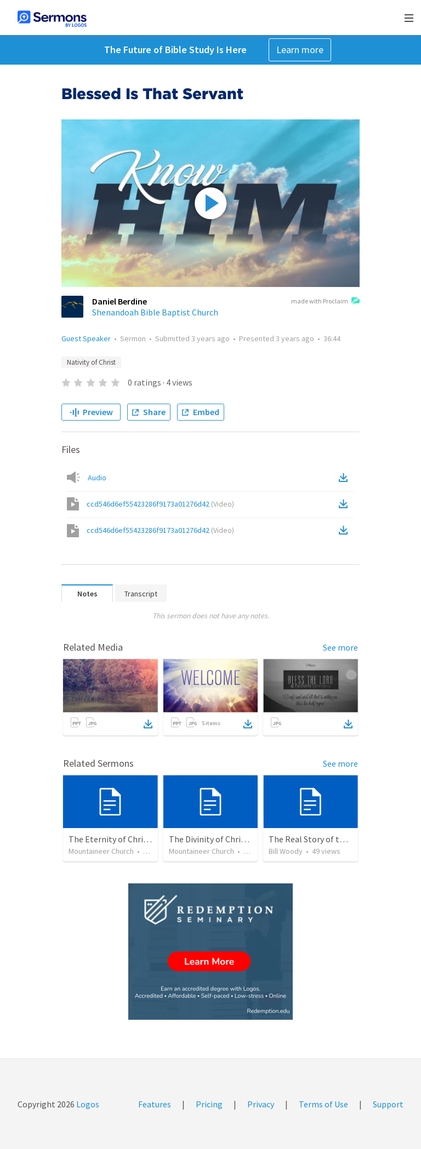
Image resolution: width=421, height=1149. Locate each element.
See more (340, 647)
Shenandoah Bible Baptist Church (155, 312)
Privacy (260, 1104)
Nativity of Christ (91, 362)
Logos (87, 1104)
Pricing (209, 1104)
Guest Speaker (86, 338)
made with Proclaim (325, 302)
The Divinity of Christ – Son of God (233, 839)
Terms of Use (323, 1104)
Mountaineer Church (101, 851)
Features (154, 1104)
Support (388, 1104)
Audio (97, 477)
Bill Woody (286, 851)
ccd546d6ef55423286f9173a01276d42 (160, 504)
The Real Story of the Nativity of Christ (342, 839)
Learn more (299, 49)
